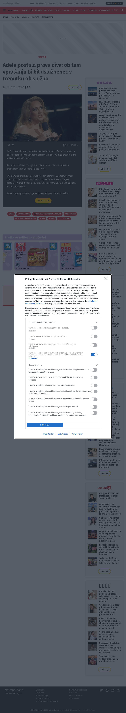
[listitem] (63, 322)
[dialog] (63, 356)
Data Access (63, 434)
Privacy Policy (77, 434)
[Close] (106, 279)
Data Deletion (48, 434)
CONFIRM (45, 425)
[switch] (94, 327)
